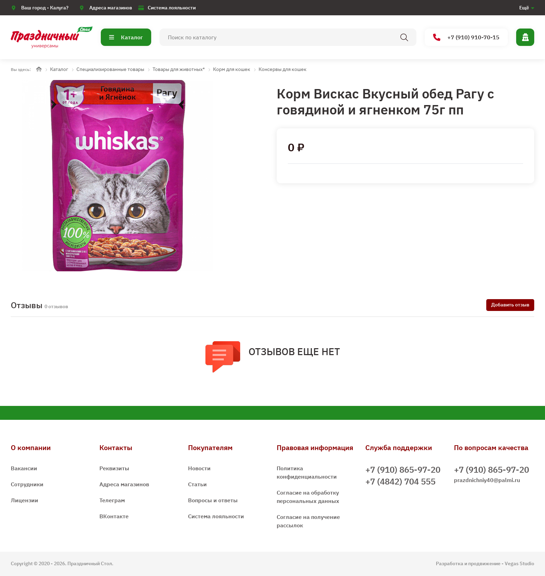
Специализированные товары (110, 69)
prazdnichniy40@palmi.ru (487, 480)
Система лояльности (172, 8)
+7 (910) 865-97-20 (402, 469)
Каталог (126, 37)
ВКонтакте (114, 516)
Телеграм (112, 500)
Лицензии (24, 500)
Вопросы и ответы (213, 500)
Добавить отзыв (510, 305)
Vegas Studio (519, 563)
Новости (199, 468)
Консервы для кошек (283, 69)
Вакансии (24, 468)
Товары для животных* (179, 69)
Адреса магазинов (110, 8)
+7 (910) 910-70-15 (466, 37)
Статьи (197, 484)
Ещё (524, 8)
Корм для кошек (231, 69)
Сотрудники (27, 484)
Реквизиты (114, 468)
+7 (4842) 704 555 (400, 481)
